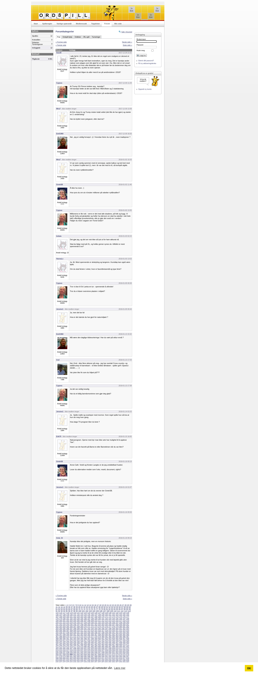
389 (60, 639)
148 (99, 615)
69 (77, 609)
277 (109, 627)
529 (109, 650)
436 (78, 642)
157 (57, 617)
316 (99, 631)
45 (92, 607)
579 (64, 656)
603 (74, 658)
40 (79, 607)
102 (86, 611)
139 (67, 615)
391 (67, 639)
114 (129, 611)
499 (78, 648)
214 (109, 621)
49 (102, 607)
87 (122, 609)
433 (67, 642)
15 (93, 605)
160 (67, 617)
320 (113, 631)
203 (71, 621)
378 (95, 637)
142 (78, 615)
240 (127, 623)
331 (78, 633)
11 (83, 605)
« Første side (61, 45)
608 (92, 658)
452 (60, 644)
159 (64, 617)
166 (88, 617)
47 (97, 607)
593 (113, 656)
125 (92, 613)
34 (64, 607)
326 (60, 633)
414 (74, 640)
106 (100, 611)
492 (127, 646)
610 (99, 658)
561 (74, 654)
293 (92, 629)
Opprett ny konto (145, 89)
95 (67, 611)
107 (104, 611)
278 (113, 627)
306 (64, 631)
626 (81, 660)
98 (74, 611)
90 (130, 609)
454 (67, 644)
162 (74, 617)
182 (71, 619)
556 (57, 654)
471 (127, 644)
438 (85, 642)
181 (67, 619)
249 (85, 625)
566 (92, 654)
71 (82, 609)
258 (117, 625)
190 (99, 619)
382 (109, 637)
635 (113, 660)
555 (127, 652)
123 (85, 613)
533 (124, 650)
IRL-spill (86, 37)
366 (127, 635)
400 (99, 639)
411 (64, 640)
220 (57, 623)
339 (106, 633)
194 (113, 619)
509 (113, 648)
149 (102, 615)
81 (107, 609)
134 (124, 613)
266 (71, 627)
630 (95, 660)
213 (106, 621)
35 (67, 607)
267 (74, 627)
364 (120, 635)
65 (67, 609)
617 (124, 658)
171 (106, 617)
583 (78, 656)
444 (106, 642)
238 (120, 623)
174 (117, 617)
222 (64, 623)
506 (102, 648)
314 (92, 631)
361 (109, 635)
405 (117, 639)
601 (67, 658)
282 (127, 627)
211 (99, 621)
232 (99, 623)
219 (127, 621)
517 (67, 650)
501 (85, 648)
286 (67, 629)
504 (95, 648)
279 (117, 627)
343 (120, 633)
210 (95, 621)
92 (59, 611)
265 (67, 627)
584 (81, 656)
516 (64, 650)
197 (124, 619)
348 (64, 635)
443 (102, 642)
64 (64, 609)
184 (78, 619)
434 (71, 642)
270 (85, 627)
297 (106, 629)
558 (64, 654)
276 (106, 627)
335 (92, 633)
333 (85, 633)
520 (78, 650)
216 (117, 621)
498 (74, 648)
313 (88, 631)
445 (109, 642)
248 (81, 625)
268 (78, 627)
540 (74, 652)
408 (127, 639)
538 (67, 652)
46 (94, 607)
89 (127, 609)
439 (88, 642)
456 (74, 644)
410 (60, 640)
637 (120, 660)
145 (88, 615)
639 (127, 660)
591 (106, 656)
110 (115, 611)
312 (85, 631)
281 (124, 627)
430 (57, 642)
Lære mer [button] (119, 668)
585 (85, 656)
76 (94, 609)
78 (99, 609)
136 (57, 615)
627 (85, 660)
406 (120, 639)
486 (106, 646)
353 (81, 635)
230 (92, 623)
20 (105, 605)
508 (109, 648)
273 (95, 627)
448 (120, 642)
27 (123, 605)
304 (57, 631)
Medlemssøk (81, 24)
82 (110, 609)
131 (113, 613)
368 (60, 637)
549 (106, 652)
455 (71, 644)
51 (107, 607)
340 (109, 633)
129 (106, 613)
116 (60, 613)
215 (113, 621)
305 (60, 631)
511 (120, 648)
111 (118, 611)
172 (109, 617)
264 (64, 627)
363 (117, 635)
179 (60, 619)
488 (113, 646)
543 (85, 652)
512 (124, 648)
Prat (58, 37)
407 (124, 639)
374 (81, 637)
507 (106, 648)
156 (127, 615)
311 (81, 631)
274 (99, 627)
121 (78, 613)
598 (57, 658)
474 (64, 646)
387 (127, 637)
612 (106, 658)
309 (74, 631)
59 (127, 607)
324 (127, 631)
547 (99, 652)
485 (102, 646)
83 (112, 609)
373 (78, 637)
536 (60, 652)
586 (88, 656)
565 (88, 654)
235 (109, 623)
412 (67, 640)
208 (88, 621)
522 (85, 650)
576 (127, 654)
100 (79, 611)
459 (85, 644)
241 (57, 625)
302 (124, 629)
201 (64, 621)
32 (59, 607)
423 (106, 640)
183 (74, 619)
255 (106, 625)
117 (64, 613)
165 (85, 617)
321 (117, 631)
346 (57, 635)
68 (74, 609)
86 (120, 609)
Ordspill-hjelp (67, 37)
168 (95, 617)
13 (88, 605)
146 (92, 615)
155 (124, 615)
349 (67, 635)
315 (95, 631)
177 (127, 617)
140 (71, 615)
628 (88, 660)
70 (79, 609)
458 (81, 644)
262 (57, 627)
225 (74, 623)
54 (115, 607)
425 (113, 640)
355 (88, 635)
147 (95, 615)
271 (88, 627)
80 (104, 609)
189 (95, 619)
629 (92, 660)
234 (106, 623)
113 (125, 611)
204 (74, 621)
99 (77, 611)
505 (99, 648)
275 (102, 627)
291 (85, 629)
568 (99, 654)
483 (95, 646)
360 (106, 635)
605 (81, 658)
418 (88, 640)
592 (109, 656)
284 (60, 629)
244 (67, 625)
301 (120, 629)
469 (120, 644)
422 (102, 640)
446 (113, 642)
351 (74, 635)
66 (69, 609)
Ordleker (78, 37)
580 (67, 656)
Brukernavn (141, 39)
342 (117, 633)
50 (104, 607)
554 (124, 652)
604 (78, 658)
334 (88, 633)
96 (69, 611)
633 (106, 660)
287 (71, 629)
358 (99, 635)
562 (78, 654)
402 (106, 639)
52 (110, 607)
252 (95, 625)
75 (92, 609)
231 (95, 623)
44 (89, 607)
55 (117, 607)
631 (99, 660)
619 (57, 660)
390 (64, 639)
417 (85, 640)
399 (95, 639)
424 (109, 640)
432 (64, 642)
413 (71, 640)
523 (88, 650)
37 (72, 607)
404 (113, 639)
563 (81, 654)
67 (72, 609)
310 (78, 631)
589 (99, 656)
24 (115, 605)
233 (102, 623)
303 (127, 629)
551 (113, 652)
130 (109, 613)
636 (117, 660)
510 (117, 648)
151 (109, 615)
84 (115, 609)
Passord (140, 45)
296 (102, 629)
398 (92, 639)
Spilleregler (47, 24)
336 (95, 633)
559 (67, 654)
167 (92, 617)
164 (81, 617)
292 (88, 629)
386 (124, 637)
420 (95, 640)
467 (113, 644)
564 (85, 654)
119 (71, 613)
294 (95, 629)
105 (97, 611)
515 (60, 650)
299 (113, 629)
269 (81, 627)
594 (117, 656)
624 (74, 660)
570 (106, 654)
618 (127, 658)
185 (81, 619)
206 (81, 621)
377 (92, 637)
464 (102, 644)
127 (99, 613)
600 (64, 658)
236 (113, 623)
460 (88, 644)
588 (95, 656)
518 (71, 650)
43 (87, 607)
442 (99, 642)
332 (81, 633)
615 (117, 658)
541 (78, 652)
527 (102, 650)
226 (78, 623)
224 (71, 623)
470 (124, 644)
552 (117, 652)
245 (71, 625)
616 (120, 658)
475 (67, 646)
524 (92, 650)
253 (99, 625)
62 (59, 609)
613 (109, 658)
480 (85, 646)
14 (90, 605)
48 (99, 607)
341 (113, 633)
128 (102, 613)
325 (57, 633)
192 (106, 619)
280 (120, 627)
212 (102, 621)
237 (117, 623)
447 (117, 642)
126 (95, 613)
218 (124, 621)
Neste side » (127, 42)
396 (85, 639)
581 (71, 656)
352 (78, 635)
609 (95, 658)
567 (95, 654)
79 (102, 609)
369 (64, 637)
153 (117, 615)
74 (89, 609)
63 (62, 609)
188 (92, 619)
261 (127, 625)
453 (64, 644)
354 (85, 635)
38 (74, 607)
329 (71, 633)
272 (92, 627)
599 (60, 658)
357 (95, 635)
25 (118, 605)
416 (81, 640)
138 (64, 615)
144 (85, 615)
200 (60, 621)
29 (128, 605)
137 (60, 615)
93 (62, 611)
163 (78, 617)
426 (117, 640)
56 (120, 607)
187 (88, 619)
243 (64, 625)
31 (57, 607)
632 (102, 660)
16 (95, 605)
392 (71, 639)
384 (117, 637)
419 (92, 640)
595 (120, 656)
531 (117, 650)
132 (117, 613)
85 (117, 609)
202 (67, 621)
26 (120, 605)
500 (81, 648)
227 (81, 623)
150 (106, 615)
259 (120, 625)
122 (81, 613)
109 (111, 611)
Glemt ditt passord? (146, 61)
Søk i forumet (126, 32)
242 (60, 625)
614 (113, 658)
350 (71, 635)
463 (99, 644)
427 (120, 640)
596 (124, 656)
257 (113, 625)
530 (113, 650)
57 (122, 607)
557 (60, 654)
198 (127, 619)
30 (130, 605)
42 (84, 607)
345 (127, 633)
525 (95, 650)
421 (99, 640)
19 (103, 605)
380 (102, 637)
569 (102, 654)
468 (117, 644)
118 (67, 613)
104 (93, 611)
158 (60, 617)
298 (109, 629)
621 (64, 660)
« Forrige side (61, 42)
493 (57, 648)
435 (74, 642)
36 (69, 607)
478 (78, 646)
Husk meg (141, 50)
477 (74, 646)
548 (102, 652)
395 (81, 639)
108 (107, 611)
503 (92, 648)
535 (57, 652)
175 (120, 617)
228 (85, 623)
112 (122, 611)
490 (120, 646)
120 (74, 613)
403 (109, 639)
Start (36, 24)
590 (102, 656)
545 (92, 652)
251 (92, 625)
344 (124, 633)
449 (124, 642)
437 (81, 642)
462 (95, 644)
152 (113, 615)
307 (67, 631)
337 (99, 633)
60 (130, 607)
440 (92, 642)
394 (78, 639)
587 (92, 656)
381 (106, 637)
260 (124, 625)
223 (67, 623)
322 (120, 631)
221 (60, 623)
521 (81, 650)
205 (78, 621)
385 (120, 637)
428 (124, 640)
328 (67, 633)
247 (78, 625)
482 (92, 646)
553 (120, 652)
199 (57, 621)
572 (113, 654)
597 (127, 656)
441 (95, 642)
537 (64, 652)
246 (74, 625)
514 (57, 650)
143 (81, 615)
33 (62, 607)
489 (117, 646)
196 (120, 619)
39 (77, 607)
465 (106, 644)
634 (109, 660)
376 (88, 637)
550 (109, 652)
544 (88, 652)
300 (117, 629)
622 (67, 660)
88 (125, 609)
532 (120, 650)
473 (60, 646)
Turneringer (96, 37)
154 (120, 615)
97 (72, 611)
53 (112, 607)
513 (127, 648)
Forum (107, 24)
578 (60, 656)
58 (125, 607)
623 (71, 660)
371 (71, 637)
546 (95, 652)
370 (67, 637)
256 (109, 625)
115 (57, 613)
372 (74, 637)
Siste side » (127, 45)
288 (74, 629)
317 (102, 631)
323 (124, 631)
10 (80, 605)
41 (82, 607)
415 (78, 640)
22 (110, 605)
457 (78, 644)
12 (85, 605)
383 (113, 637)
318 (106, 631)
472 (57, 646)
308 (71, 631)
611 (102, 658)
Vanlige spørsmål (64, 24)
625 (78, 660)
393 (74, 639)
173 (113, 617)
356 (92, 635)
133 (120, 613)
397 (88, 639)
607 (88, 658)
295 (99, 629)
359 (102, 635)
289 (78, 629)
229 (88, 623)
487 (109, 646)
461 (92, 644)
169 (99, 617)
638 (124, 660)
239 (124, 623)
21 (108, 605)
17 (98, 605)
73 (87, 609)
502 (88, 648)
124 (88, 613)
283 (57, 629)
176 (124, 617)
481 (88, 646)
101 (83, 611)
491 (124, 646)
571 (109, 654)
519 (74, 650)
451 (57, 644)
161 (71, 617)
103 (90, 611)
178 (57, 619)
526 (99, 650)
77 (97, 609)
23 (113, 605)
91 (57, 611)
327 (64, 633)
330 (74, 633)
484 (99, 646)
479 (81, 646)
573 (117, 654)
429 (127, 640)
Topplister (95, 24)
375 (85, 637)
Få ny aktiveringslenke (147, 63)
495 (64, 648)
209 (92, 621)
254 (102, 625)
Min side (118, 24)
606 (85, 658)
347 (60, 635)
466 (109, 644)
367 (57, 637)
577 (57, 656)
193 (109, 619)
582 (74, 656)
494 (60, 648)
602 (71, 658)
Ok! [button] (249, 668)
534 (127, 650)
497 (71, 648)
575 (124, 654)
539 (71, 652)
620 (60, 660)
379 (99, 637)
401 (102, 639)
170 (102, 617)
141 (74, 615)
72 (84, 609)
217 (120, 621)
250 (88, 625)
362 (113, 635)
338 (102, 633)
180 (64, 619)
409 (57, 640)
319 (109, 631)
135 (127, 613)
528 (106, 650)
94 (64, 611)
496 (67, 648)
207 (85, 621)
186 (85, 619)
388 (57, 639)
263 (60, 627)
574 (120, 654)
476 (71, 646)
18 (100, 605)
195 (117, 619)
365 (124, 635)
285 (64, 629)
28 (126, 605)
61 (57, 609)
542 (81, 652)
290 (81, 629)
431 (60, 642)
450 (127, 642)
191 (102, 619)
